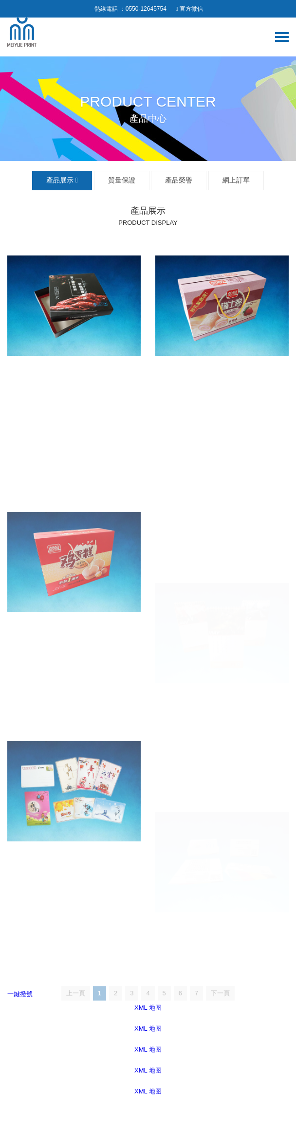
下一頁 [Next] (220, 1002)
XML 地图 (148, 1028)
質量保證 (121, 180)
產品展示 (62, 180)
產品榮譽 (178, 180)
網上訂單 (236, 180)
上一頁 (75, 1002)
